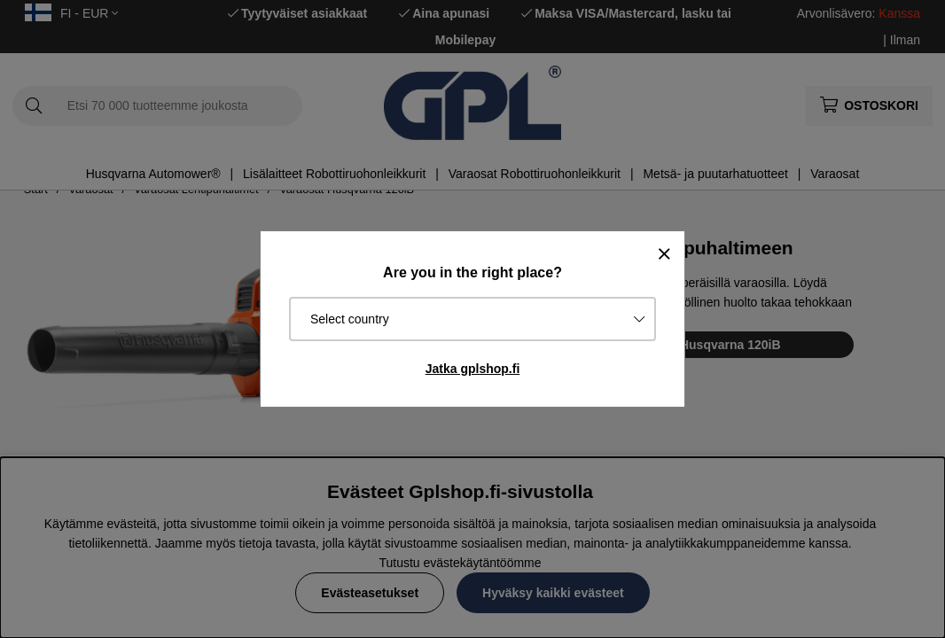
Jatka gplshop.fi (473, 369)
